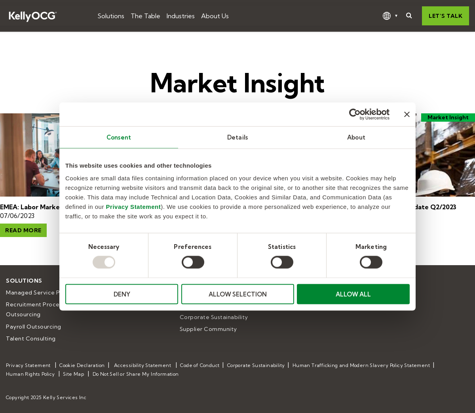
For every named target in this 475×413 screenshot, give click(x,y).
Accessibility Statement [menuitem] (142, 365)
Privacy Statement (133, 206)
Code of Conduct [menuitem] (199, 365)
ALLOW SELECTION (238, 294)
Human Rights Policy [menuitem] (30, 374)
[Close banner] (407, 114)
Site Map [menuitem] (73, 374)
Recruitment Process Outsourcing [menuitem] (36, 309)
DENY (122, 294)
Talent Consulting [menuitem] (31, 338)
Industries (181, 16)
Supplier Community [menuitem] (208, 329)
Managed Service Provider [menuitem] (43, 292)
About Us (215, 16)
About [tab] (356, 137)
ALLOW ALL (353, 294)
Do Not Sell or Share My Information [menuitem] (136, 374)
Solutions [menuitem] (24, 280)
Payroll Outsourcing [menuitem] (33, 326)
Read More (23, 230)
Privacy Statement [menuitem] (28, 365)
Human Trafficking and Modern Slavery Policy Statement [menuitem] (361, 365)
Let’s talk (445, 15)
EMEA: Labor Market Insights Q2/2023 (58, 207)
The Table (145, 16)
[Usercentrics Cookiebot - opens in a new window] (355, 114)
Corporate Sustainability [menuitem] (214, 317)
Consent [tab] (118, 137)
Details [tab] (237, 137)
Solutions (110, 16)
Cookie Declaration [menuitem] (81, 365)
